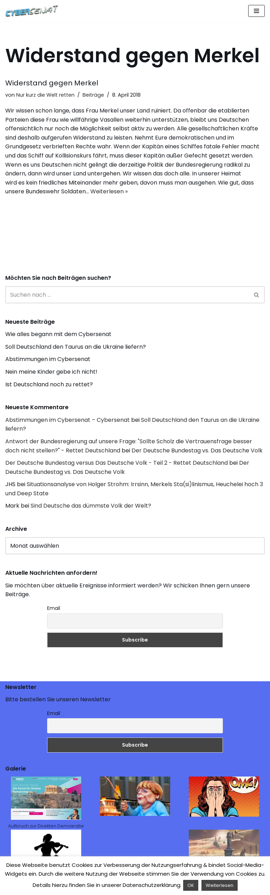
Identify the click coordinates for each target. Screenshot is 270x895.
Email (53, 608)
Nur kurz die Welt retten (45, 94)
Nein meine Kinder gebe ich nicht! (51, 372)
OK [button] (190, 885)
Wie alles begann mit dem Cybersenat (58, 334)
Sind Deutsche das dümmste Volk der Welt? (91, 506)
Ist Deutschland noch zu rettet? (49, 384)
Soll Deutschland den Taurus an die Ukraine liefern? (75, 347)
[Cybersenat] (33, 11)
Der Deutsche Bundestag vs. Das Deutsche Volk (197, 450)
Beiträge (93, 94)
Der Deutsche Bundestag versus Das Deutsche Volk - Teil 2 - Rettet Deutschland (116, 463)
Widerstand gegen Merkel (51, 83)
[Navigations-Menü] (256, 11)
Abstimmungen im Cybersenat (47, 359)
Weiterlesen (219, 885)
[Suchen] (127, 294)
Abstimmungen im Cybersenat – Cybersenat (67, 420)
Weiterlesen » (109, 191)
